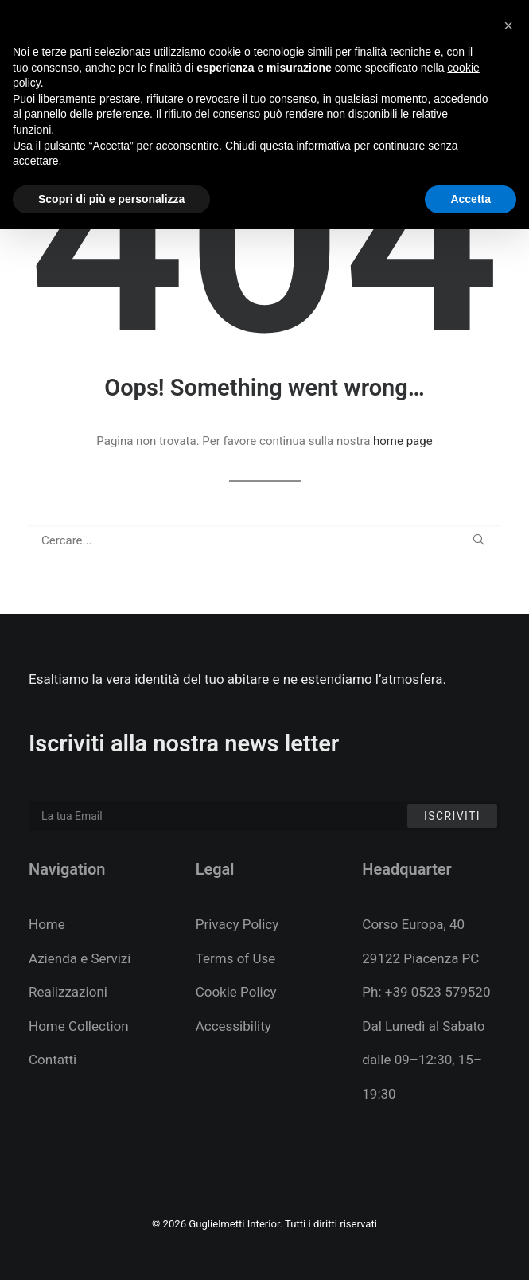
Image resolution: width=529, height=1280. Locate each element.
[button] (478, 539)
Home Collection (79, 1026)
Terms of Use (236, 958)
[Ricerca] (264, 540)
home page (403, 441)
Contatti (52, 1059)
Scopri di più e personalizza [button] (111, 199)
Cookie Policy (236, 992)
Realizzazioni (68, 992)
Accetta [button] (470, 199)
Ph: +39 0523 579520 (426, 992)
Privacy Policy (237, 924)
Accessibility (233, 1026)
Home (47, 924)
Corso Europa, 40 (413, 924)
